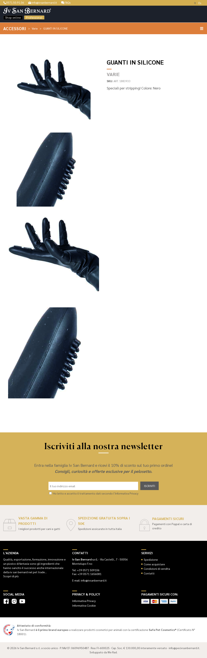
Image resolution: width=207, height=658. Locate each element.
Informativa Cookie (84, 605)
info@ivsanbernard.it (43, 2)
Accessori (14, 28)
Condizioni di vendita (157, 568)
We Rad (112, 652)
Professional (34, 17)
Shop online (13, 17)
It (195, 3)
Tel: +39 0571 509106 (85, 570)
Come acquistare (154, 564)
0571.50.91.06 (13, 2)
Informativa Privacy (84, 601)
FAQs (67, 2)
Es (200, 3)
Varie (35, 28)
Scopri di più (11, 576)
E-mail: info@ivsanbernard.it (89, 580)
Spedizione (151, 559)
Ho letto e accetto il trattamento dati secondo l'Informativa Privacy (95, 493)
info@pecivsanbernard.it (184, 648)
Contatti (149, 573)
